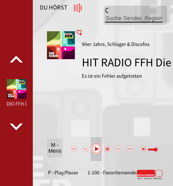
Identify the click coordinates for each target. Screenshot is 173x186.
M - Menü (55, 148)
